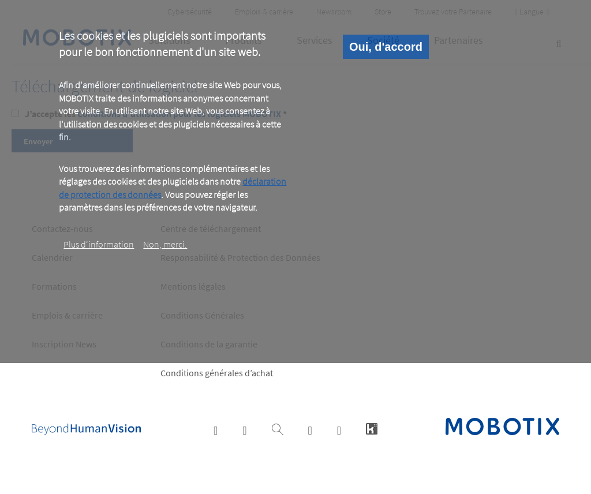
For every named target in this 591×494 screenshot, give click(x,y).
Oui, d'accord (385, 46)
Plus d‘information (98, 244)
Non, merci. (165, 244)
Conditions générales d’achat (216, 373)
